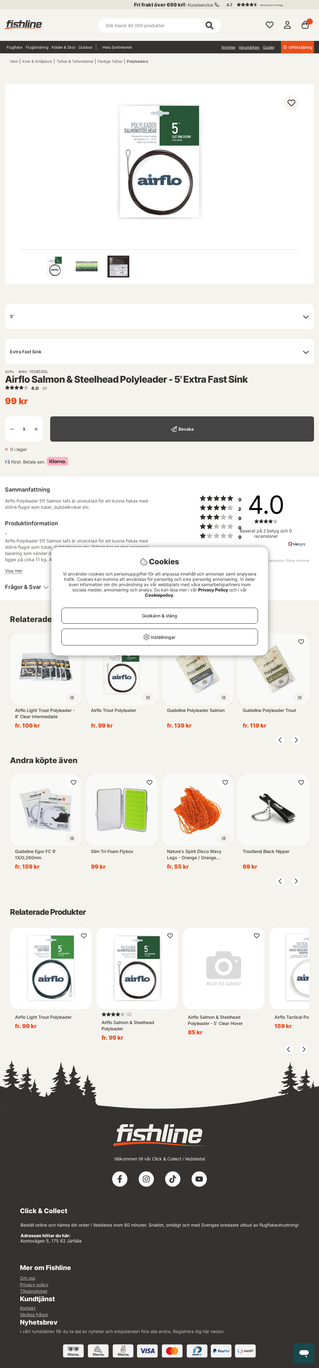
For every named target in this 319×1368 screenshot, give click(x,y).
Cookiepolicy (159, 595)
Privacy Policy (213, 589)
